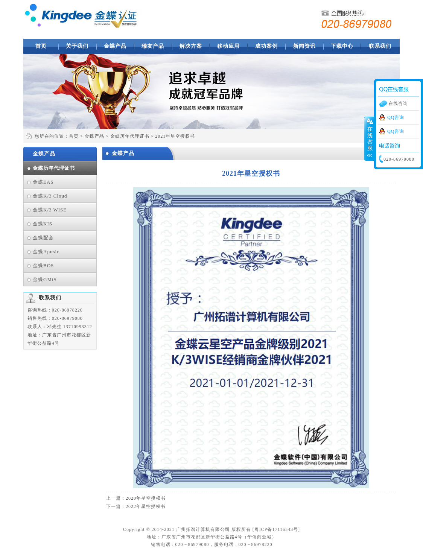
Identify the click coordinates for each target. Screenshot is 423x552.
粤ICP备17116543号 (276, 529)
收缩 (369, 139)
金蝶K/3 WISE (50, 210)
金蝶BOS (43, 265)
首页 (41, 46)
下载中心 (342, 46)
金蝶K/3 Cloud (50, 196)
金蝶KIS (42, 224)
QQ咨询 (395, 117)
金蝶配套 (43, 237)
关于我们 (77, 46)
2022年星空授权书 (146, 506)
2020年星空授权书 (146, 498)
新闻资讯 (304, 46)
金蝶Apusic (46, 251)
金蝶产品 (115, 46)
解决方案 (191, 46)
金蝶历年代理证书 (129, 136)
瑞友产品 (153, 46)
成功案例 (266, 46)
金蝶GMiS (45, 279)
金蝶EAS (43, 182)
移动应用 (228, 46)
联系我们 (380, 46)
